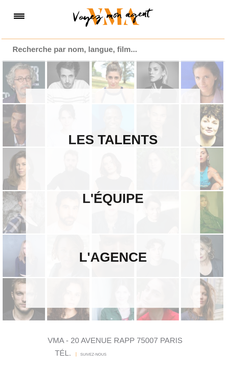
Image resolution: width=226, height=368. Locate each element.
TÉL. (63, 353)
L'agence (113, 257)
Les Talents (113, 139)
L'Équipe (113, 198)
